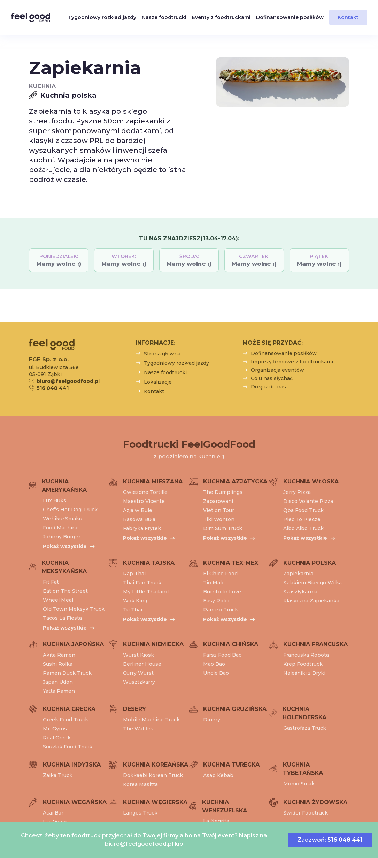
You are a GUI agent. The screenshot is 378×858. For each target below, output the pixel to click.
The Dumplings (222, 492)
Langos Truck (140, 813)
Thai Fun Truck (142, 582)
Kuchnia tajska (149, 563)
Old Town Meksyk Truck (74, 609)
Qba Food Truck (303, 510)
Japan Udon (58, 682)
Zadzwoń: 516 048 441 (330, 839)
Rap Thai (134, 573)
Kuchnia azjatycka (235, 481)
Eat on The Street (65, 591)
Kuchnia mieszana (153, 481)
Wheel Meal (58, 600)
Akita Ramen (59, 655)
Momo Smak (299, 783)
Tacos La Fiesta (62, 618)
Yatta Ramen (59, 691)
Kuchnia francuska (315, 644)
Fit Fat (51, 582)
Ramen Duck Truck (67, 673)
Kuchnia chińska (230, 644)
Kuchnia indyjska (72, 764)
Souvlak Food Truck (67, 747)
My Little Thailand (146, 591)
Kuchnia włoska (311, 481)
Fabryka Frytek (142, 528)
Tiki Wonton (218, 519)
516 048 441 (53, 388)
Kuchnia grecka (69, 709)
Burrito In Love (222, 591)
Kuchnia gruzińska (235, 709)
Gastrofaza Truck (304, 728)
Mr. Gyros (55, 728)
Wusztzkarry (139, 682)
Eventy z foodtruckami (221, 17)
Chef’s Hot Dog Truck (70, 509)
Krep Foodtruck (303, 664)
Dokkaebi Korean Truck (153, 775)
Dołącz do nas (268, 387)
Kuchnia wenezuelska (224, 806)
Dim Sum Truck (222, 528)
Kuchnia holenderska (304, 713)
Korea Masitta (140, 784)
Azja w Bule (137, 510)
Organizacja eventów (277, 370)
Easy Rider (216, 601)
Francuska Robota (306, 655)
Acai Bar (53, 813)
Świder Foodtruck (305, 813)
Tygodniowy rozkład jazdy (102, 17)
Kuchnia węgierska (155, 802)
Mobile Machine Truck (151, 719)
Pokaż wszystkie (65, 546)
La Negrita (216, 821)
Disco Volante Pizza (308, 501)
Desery (134, 709)
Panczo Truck (220, 610)
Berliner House (142, 664)
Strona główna (162, 354)
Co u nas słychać (272, 378)
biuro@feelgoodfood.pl (139, 844)
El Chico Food (220, 573)
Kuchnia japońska (73, 644)
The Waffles (138, 728)
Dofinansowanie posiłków (290, 17)
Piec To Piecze (302, 519)
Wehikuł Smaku (62, 518)
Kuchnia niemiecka (153, 644)
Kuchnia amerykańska (64, 485)
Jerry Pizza (297, 492)
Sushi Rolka (57, 664)
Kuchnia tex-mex (230, 563)
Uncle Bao (216, 673)
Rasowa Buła (139, 519)
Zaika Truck (57, 775)
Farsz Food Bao (222, 655)
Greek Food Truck (65, 719)
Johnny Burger (61, 537)
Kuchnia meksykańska (64, 567)
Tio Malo (214, 582)
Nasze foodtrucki (164, 17)
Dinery (211, 719)
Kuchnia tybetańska (303, 768)
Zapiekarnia (298, 573)
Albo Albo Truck (303, 528)
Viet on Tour (218, 510)
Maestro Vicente (144, 501)
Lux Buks (54, 500)
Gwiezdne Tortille (145, 492)
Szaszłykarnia (300, 591)
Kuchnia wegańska (75, 802)
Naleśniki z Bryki (304, 673)
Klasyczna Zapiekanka (311, 601)
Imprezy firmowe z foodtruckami (292, 362)
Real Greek (57, 738)
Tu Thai (132, 610)
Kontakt (348, 17)
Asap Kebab (218, 775)
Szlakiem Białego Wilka (312, 582)
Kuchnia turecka (231, 764)
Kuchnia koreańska (155, 764)
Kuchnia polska (309, 563)
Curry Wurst (138, 673)
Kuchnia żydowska (315, 802)
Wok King (135, 601)
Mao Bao (214, 664)
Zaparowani (218, 501)
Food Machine (61, 527)
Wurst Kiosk (138, 655)
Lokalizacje (158, 382)
